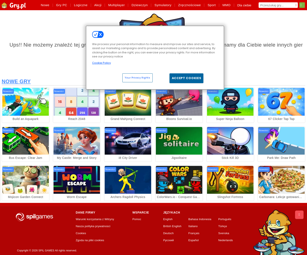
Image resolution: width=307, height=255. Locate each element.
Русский (168, 240)
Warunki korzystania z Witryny (95, 219)
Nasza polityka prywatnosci (93, 226)
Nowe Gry (16, 81)
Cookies (81, 233)
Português (224, 219)
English (167, 219)
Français (194, 233)
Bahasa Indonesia (199, 219)
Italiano (193, 226)
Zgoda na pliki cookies (90, 240)
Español (193, 240)
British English (172, 226)
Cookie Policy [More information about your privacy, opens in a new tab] (101, 63)
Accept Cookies (186, 78)
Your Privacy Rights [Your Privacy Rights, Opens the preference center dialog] (137, 77)
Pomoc (136, 219)
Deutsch (168, 233)
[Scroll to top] (299, 215)
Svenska (223, 233)
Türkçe (222, 226)
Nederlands (225, 240)
